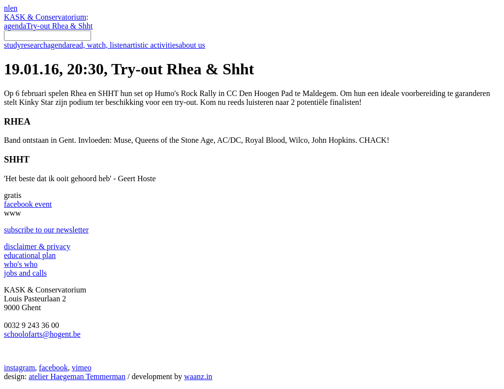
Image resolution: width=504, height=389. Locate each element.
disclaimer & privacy (37, 246)
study (12, 45)
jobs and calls (25, 273)
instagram (19, 367)
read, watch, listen (97, 45)
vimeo (82, 367)
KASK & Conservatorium (45, 17)
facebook (53, 367)
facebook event (28, 204)
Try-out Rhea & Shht (59, 26)
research (34, 45)
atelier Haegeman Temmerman (77, 376)
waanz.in (198, 376)
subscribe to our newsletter (46, 230)
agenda (15, 26)
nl (7, 8)
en (13, 8)
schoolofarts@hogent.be (42, 334)
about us (192, 45)
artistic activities (153, 45)
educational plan (30, 255)
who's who (20, 264)
